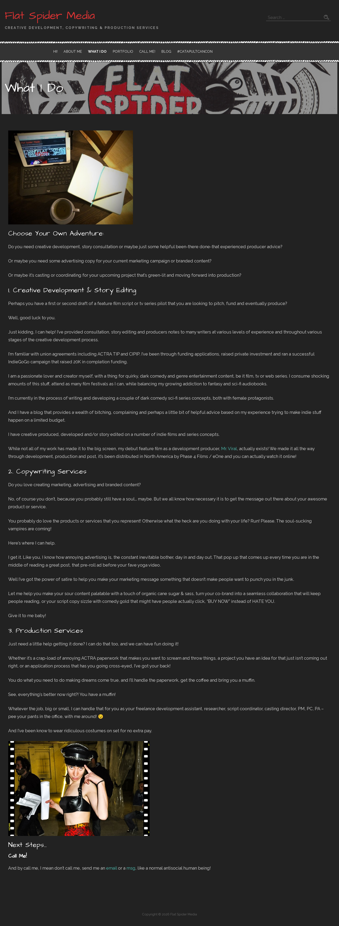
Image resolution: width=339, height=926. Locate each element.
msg (130, 868)
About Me (73, 51)
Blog (166, 51)
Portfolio (123, 51)
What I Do (97, 51)
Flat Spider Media (50, 16)
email (111, 868)
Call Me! (147, 51)
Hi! (55, 51)
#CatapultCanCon (195, 51)
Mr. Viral (229, 448)
